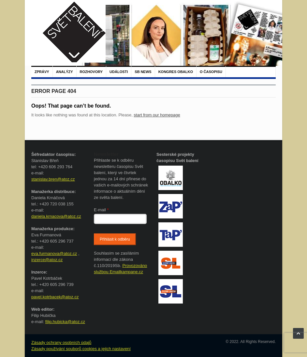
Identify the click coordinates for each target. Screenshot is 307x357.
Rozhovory (91, 72)
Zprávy (42, 72)
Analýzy (64, 72)
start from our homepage (157, 114)
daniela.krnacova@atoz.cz (56, 216)
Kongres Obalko (175, 72)
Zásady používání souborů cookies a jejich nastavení (81, 348)
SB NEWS (143, 72)
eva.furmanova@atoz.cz (54, 253)
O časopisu (211, 72)
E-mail (101, 209)
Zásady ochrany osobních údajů (61, 342)
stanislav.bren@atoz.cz (53, 179)
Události (119, 72)
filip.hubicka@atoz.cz (65, 321)
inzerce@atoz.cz (47, 259)
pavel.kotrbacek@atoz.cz (55, 296)
